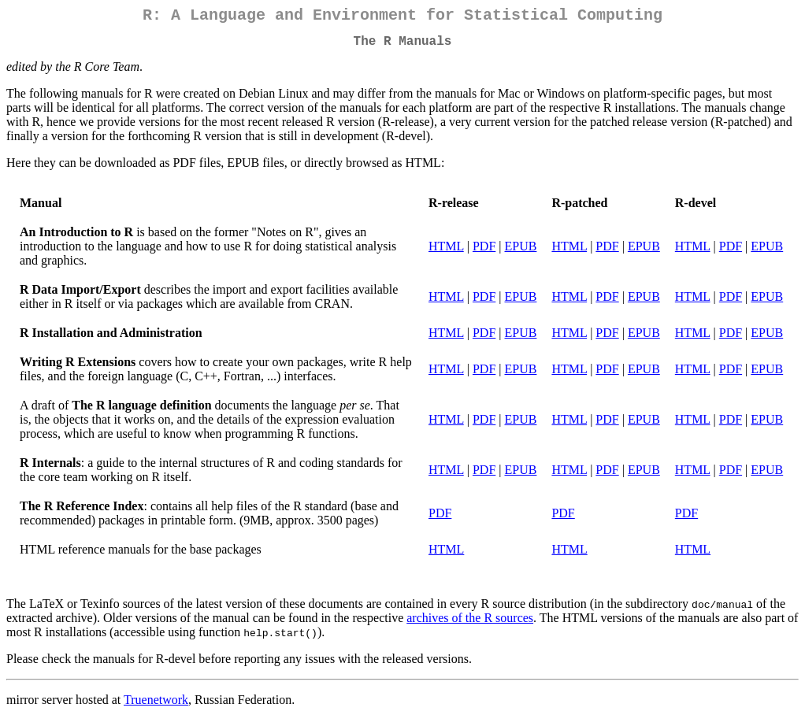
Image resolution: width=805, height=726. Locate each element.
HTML (446, 252)
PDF (484, 252)
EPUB (521, 252)
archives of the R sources (469, 624)
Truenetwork (156, 706)
